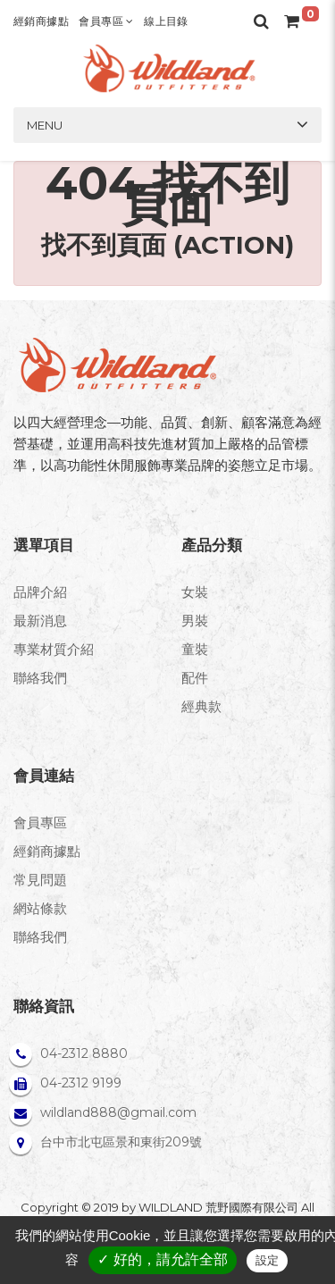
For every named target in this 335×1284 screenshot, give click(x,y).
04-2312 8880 (84, 1053)
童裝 (194, 649)
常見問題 (40, 879)
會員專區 (106, 21)
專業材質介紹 (53, 649)
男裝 (194, 620)
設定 (267, 1260)
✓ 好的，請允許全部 (162, 1259)
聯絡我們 (40, 677)
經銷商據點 (41, 21)
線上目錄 (166, 21)
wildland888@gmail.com (118, 1112)
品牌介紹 (40, 591)
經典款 (201, 706)
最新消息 (40, 620)
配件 (194, 677)
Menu (45, 125)
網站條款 (40, 908)
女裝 (194, 591)
